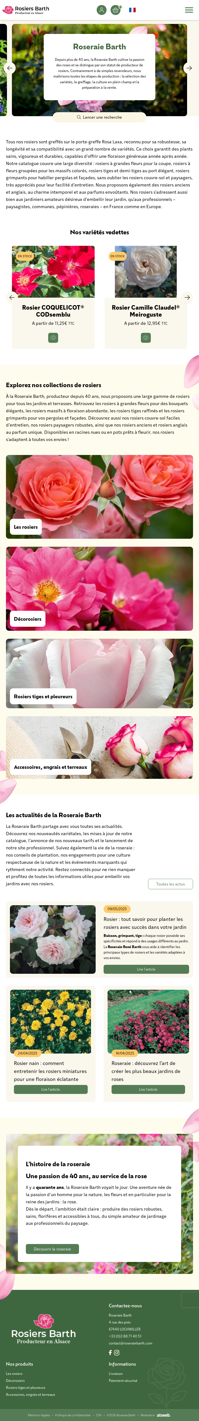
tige (138, 935)
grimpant (126, 935)
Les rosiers (14, 1373)
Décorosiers (15, 1380)
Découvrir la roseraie (52, 1248)
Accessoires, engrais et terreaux (30, 1394)
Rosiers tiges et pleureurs (25, 1387)
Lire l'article (146, 969)
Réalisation (156, 1415)
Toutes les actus (170, 884)
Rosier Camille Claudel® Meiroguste (146, 311)
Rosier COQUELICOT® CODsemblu (53, 311)
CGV (99, 1415)
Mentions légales (39, 1415)
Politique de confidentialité (73, 1415)
